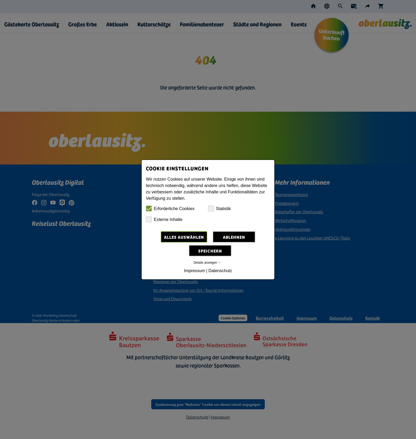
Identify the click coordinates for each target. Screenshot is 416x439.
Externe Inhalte (164, 219)
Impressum (194, 270)
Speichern (210, 250)
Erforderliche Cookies (170, 208)
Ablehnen (234, 237)
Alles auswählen (184, 237)
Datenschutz (220, 270)
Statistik (219, 208)
